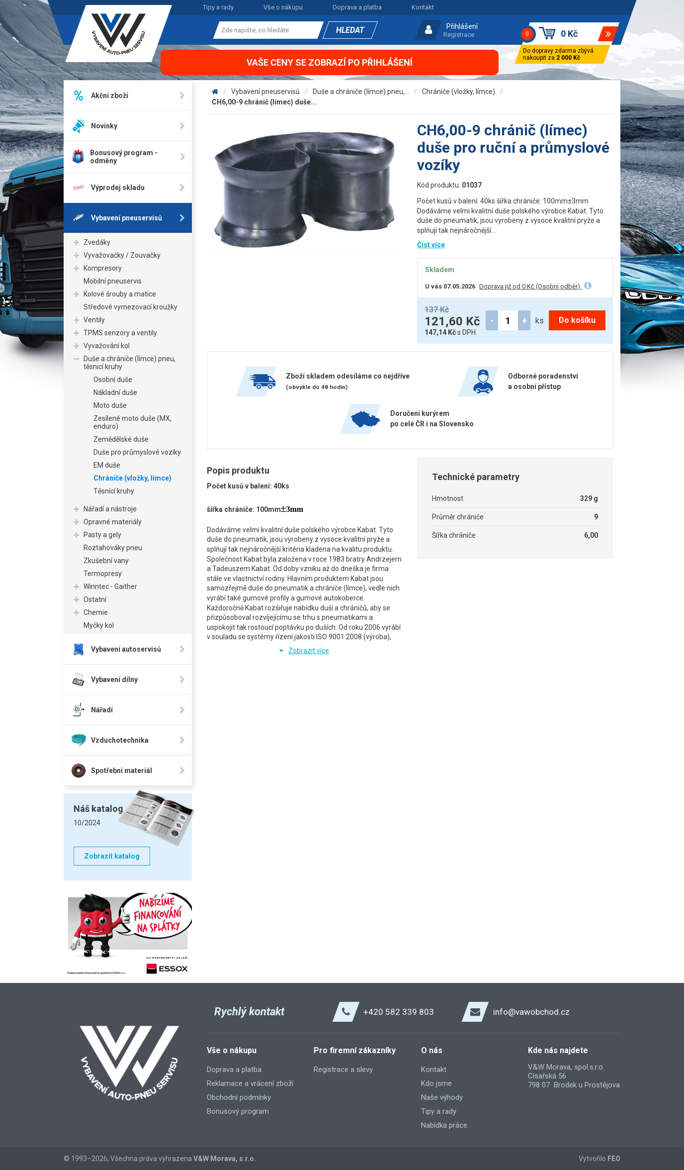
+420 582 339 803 (398, 1012)
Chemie (96, 612)
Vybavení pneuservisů (265, 92)
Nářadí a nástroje (110, 509)
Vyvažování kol (107, 346)
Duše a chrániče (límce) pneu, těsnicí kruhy (129, 363)
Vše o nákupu (283, 7)
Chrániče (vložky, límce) (132, 478)
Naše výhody (442, 1097)
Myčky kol (99, 625)
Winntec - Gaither (110, 586)
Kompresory (103, 268)
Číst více (431, 245)
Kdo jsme (436, 1083)
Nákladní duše (115, 392)
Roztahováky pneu (113, 548)
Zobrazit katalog (112, 856)
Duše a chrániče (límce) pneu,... (361, 92)
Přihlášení (462, 26)
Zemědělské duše (121, 439)
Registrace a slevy (343, 1069)
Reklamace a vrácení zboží (250, 1083)
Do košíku (577, 320)
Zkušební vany (106, 561)
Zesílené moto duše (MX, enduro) (132, 422)
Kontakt (423, 7)
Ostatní (95, 599)
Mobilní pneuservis (113, 281)
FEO (613, 1159)
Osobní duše (112, 380)
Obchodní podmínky (239, 1097)
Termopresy (103, 574)
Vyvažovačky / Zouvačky (122, 255)
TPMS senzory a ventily (120, 333)
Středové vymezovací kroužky (130, 307)
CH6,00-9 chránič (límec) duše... (264, 102)
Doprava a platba (357, 7)
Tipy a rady (218, 7)
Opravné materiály (113, 522)
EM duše (106, 465)
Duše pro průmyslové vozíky (137, 452)
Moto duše (110, 405)
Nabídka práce (444, 1125)
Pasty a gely (102, 535)
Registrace (458, 34)
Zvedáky (97, 242)
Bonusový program (238, 1111)
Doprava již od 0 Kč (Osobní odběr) (530, 286)
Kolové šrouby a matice (120, 294)
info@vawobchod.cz (531, 1012)
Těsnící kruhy (113, 491)
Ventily (94, 320)
